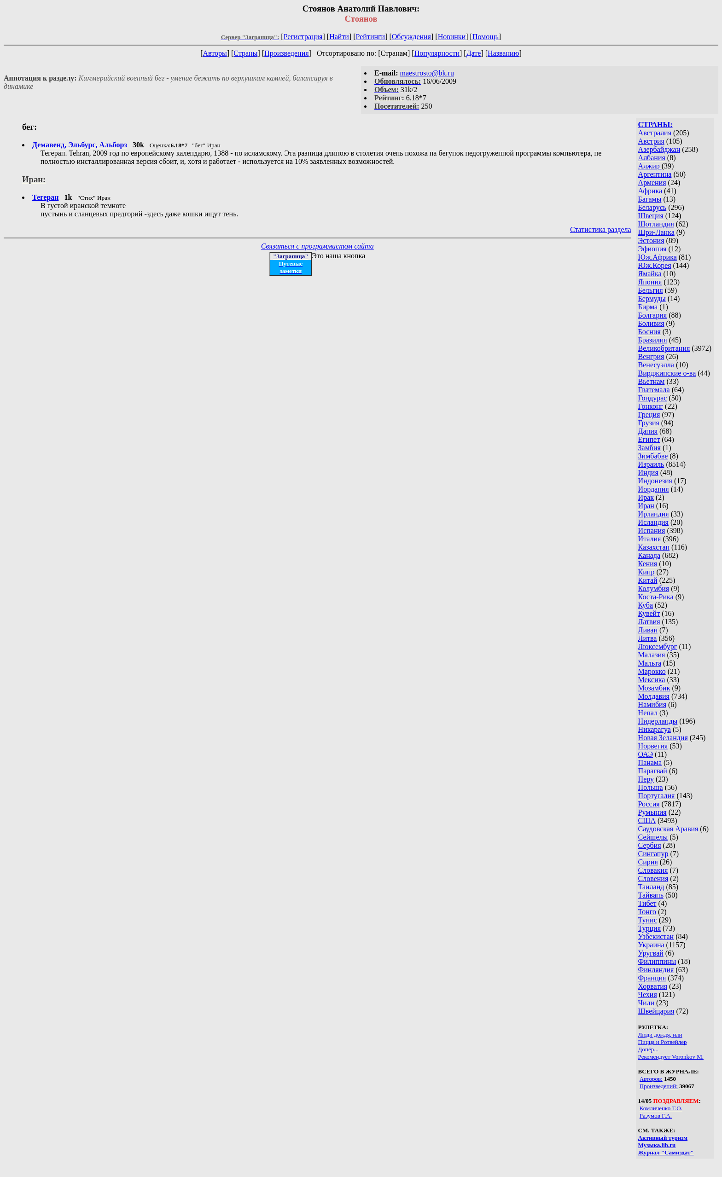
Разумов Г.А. (656, 1115)
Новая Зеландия (663, 738)
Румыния (652, 812)
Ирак (646, 497)
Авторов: (651, 1078)
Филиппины (657, 961)
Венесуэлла (656, 365)
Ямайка (650, 274)
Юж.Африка (657, 257)
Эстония (651, 240)
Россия (649, 804)
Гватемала (654, 390)
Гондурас (652, 398)
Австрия (651, 141)
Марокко (652, 671)
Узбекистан (656, 936)
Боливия (651, 323)
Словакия (653, 870)
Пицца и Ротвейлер (662, 1041)
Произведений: (659, 1086)
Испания (651, 530)
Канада (649, 555)
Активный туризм (663, 1137)
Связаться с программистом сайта (317, 246)
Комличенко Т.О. (661, 1108)
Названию (503, 53)
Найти (339, 37)
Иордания (653, 489)
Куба (645, 605)
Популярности (437, 53)
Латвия (649, 622)
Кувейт (649, 613)
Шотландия (656, 224)
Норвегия (653, 746)
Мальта (649, 663)
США (647, 820)
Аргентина (655, 174)
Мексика (651, 680)
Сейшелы (653, 837)
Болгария (652, 315)
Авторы (215, 53)
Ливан (648, 630)
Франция (652, 978)
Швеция (651, 216)
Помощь (485, 37)
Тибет (647, 903)
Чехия (647, 994)
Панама (650, 762)
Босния (649, 332)
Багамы (650, 199)
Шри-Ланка (656, 232)
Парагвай (652, 771)
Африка (650, 191)
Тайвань (651, 895)
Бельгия (650, 290)
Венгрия (651, 356)
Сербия (649, 845)
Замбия (649, 448)
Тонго (647, 912)
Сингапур (653, 854)
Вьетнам (651, 381)
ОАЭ (645, 754)
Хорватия (653, 986)
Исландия (653, 522)
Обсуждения (411, 37)
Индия (648, 472)
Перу (646, 779)
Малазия (651, 655)
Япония (650, 282)
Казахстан (654, 547)
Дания (648, 431)
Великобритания (664, 348)
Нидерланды (658, 721)
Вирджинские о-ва (667, 373)
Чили (646, 1003)
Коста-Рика (656, 597)
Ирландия (653, 514)
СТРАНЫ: (655, 124)
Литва (647, 638)
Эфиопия (652, 249)
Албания (651, 158)
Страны (245, 53)
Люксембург (657, 646)
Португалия (656, 796)
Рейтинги (370, 37)
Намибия (652, 704)
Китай (648, 580)
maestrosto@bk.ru (427, 73)
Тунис (647, 920)
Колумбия (654, 588)
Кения (648, 564)
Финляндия (656, 970)
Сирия (648, 862)
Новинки (452, 37)
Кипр (646, 572)
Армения (652, 182)
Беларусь (652, 207)
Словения (653, 878)
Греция (649, 414)
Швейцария (656, 1011)
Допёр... (648, 1049)
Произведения (286, 53)
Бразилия (652, 340)
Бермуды (652, 298)
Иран (646, 506)
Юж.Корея (654, 265)
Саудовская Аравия (668, 829)
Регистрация (303, 37)
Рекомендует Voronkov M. (671, 1056)
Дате (473, 53)
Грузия (648, 423)
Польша (650, 787)
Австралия (654, 133)
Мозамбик (654, 688)
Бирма (648, 307)
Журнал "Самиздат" (666, 1152)
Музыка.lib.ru (657, 1145)
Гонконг (651, 406)
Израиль (651, 464)
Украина (651, 945)
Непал (648, 713)
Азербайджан (659, 149)
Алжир (650, 166)
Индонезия (655, 481)
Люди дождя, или (660, 1034)
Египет (649, 439)
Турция (649, 928)
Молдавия (654, 696)
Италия (649, 539)
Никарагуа (654, 729)
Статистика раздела (600, 229)
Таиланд (651, 887)
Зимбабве (653, 456)
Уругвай (651, 953)
